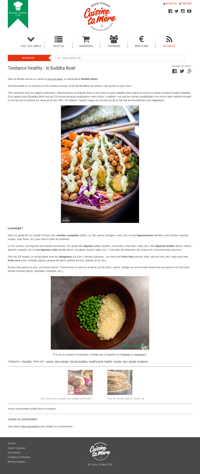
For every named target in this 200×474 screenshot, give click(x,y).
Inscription (170, 3)
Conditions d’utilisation (19, 457)
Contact (12, 443)
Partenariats (14, 452)
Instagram (140, 354)
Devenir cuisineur (16, 448)
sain (125, 361)
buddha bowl (96, 361)
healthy (108, 361)
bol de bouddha (78, 361)
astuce (50, 361)
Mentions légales (16, 461)
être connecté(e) (30, 426)
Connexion (185, 3)
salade (132, 361)
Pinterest (125, 354)
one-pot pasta (55, 79)
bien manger (62, 361)
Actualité (26, 361)
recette (117, 361)
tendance (143, 361)
